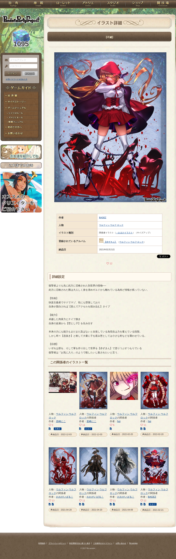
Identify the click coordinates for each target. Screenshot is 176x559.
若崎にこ (61, 421)
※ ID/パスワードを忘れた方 (16, 79)
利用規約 (41, 543)
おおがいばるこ (64, 496)
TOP (13, 4)
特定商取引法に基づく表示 (79, 543)
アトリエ (88, 4)
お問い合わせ (21, 133)
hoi (118, 421)
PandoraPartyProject (21, 19)
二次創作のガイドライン (102, 543)
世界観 (21, 96)
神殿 (38, 4)
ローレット (63, 4)
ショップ (137, 4)
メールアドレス (5, 60)
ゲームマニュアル (21, 108)
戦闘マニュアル (21, 122)
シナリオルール (21, 113)
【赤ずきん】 (110, 242)
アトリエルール (21, 118)
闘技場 (163, 4)
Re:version (133, 543)
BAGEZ (102, 217)
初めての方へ (21, 127)
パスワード (5, 66)
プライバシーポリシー (57, 543)
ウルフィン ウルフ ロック (111, 225)
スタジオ (113, 4)
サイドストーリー (21, 102)
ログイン (12, 73)
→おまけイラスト (124, 232)
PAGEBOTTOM (167, 549)
